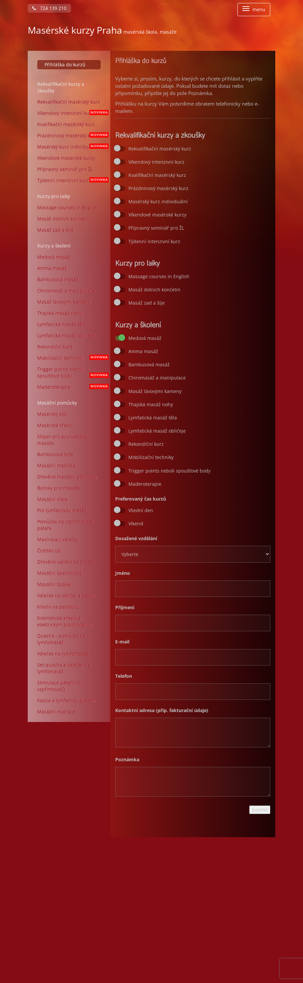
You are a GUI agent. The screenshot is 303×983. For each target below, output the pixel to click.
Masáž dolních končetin (63, 218)
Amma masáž (52, 268)
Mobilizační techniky (71, 358)
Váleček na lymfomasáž (62, 653)
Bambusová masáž (58, 279)
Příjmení (124, 607)
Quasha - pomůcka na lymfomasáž (61, 639)
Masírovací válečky (57, 539)
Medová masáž (53, 257)
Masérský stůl (52, 414)
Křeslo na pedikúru (58, 607)
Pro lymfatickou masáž (62, 510)
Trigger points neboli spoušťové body (71, 372)
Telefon (123, 676)
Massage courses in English (67, 207)
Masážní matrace (56, 711)
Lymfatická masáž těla (61, 324)
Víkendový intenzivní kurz (71, 113)
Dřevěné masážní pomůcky (67, 477)
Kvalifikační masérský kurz (66, 124)
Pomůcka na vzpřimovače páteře (65, 524)
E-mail (122, 642)
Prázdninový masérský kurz (71, 135)
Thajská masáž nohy (59, 313)
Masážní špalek (54, 584)
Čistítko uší (49, 550)
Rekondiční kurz (55, 347)
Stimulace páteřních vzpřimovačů (59, 685)
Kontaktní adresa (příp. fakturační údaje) (161, 710)
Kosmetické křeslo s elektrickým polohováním (64, 621)
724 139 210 (49, 8)
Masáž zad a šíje (55, 230)
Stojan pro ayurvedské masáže (61, 439)
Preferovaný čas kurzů (140, 499)
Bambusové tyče (55, 454)
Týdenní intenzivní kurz (71, 180)
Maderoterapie (71, 387)
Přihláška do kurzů (65, 64)
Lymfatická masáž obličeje (66, 335)
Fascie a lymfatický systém (66, 700)
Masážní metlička (56, 465)
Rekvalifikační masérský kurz (68, 102)
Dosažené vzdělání (136, 538)
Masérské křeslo (55, 425)
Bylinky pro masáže (58, 488)
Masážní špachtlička (59, 573)
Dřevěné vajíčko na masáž (65, 562)
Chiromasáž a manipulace (66, 290)
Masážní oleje (52, 499)
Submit (260, 809)
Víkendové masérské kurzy (66, 158)
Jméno (122, 573)
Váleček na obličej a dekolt (66, 595)
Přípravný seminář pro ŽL (65, 169)
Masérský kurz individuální (71, 147)
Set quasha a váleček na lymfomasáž (63, 668)
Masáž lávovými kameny (63, 302)
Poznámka (127, 759)
